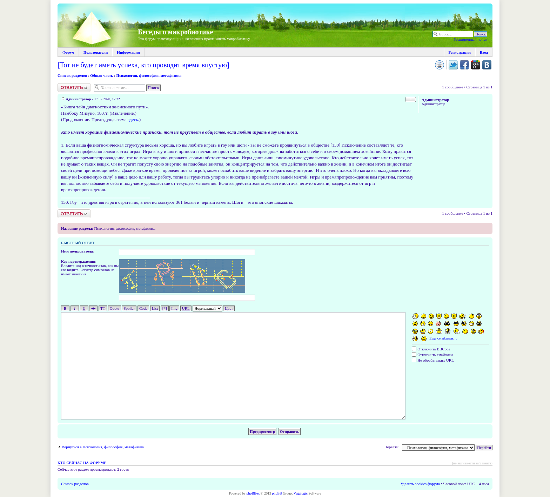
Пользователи (95, 52)
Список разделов (72, 75)
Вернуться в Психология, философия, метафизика (103, 447)
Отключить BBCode (431, 349)
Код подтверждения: (78, 261)
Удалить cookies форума (420, 484)
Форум (68, 52)
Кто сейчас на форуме (82, 463)
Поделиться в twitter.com (453, 64)
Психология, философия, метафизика (148, 75)
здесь (133, 119)
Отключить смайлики (432, 354)
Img (174, 308)
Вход (484, 52)
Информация (128, 52)
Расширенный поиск (470, 39)
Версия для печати (439, 64)
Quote (114, 308)
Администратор (78, 99)
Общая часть (101, 75)
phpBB (277, 493)
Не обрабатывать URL (433, 360)
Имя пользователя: (77, 251)
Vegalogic (301, 493)
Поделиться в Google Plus (475, 64)
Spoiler (129, 308)
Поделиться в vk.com (486, 64)
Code (143, 308)
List (155, 308)
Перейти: (392, 447)
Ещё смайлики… (443, 338)
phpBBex (253, 493)
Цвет (229, 308)
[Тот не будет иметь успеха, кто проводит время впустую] (143, 65)
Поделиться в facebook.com (464, 64)
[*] (164, 308)
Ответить (74, 87)
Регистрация (460, 52)
